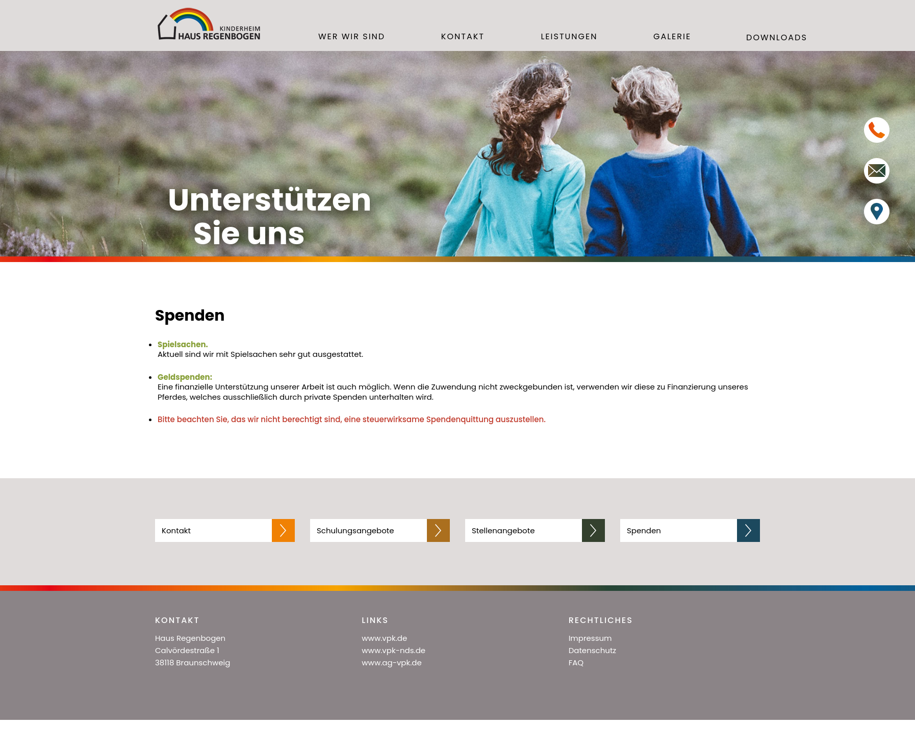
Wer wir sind (351, 37)
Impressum (590, 638)
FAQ (576, 662)
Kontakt (463, 37)
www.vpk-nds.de (393, 650)
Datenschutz (593, 650)
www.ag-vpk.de (391, 662)
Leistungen (569, 37)
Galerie (672, 37)
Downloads (776, 38)
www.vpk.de (384, 638)
